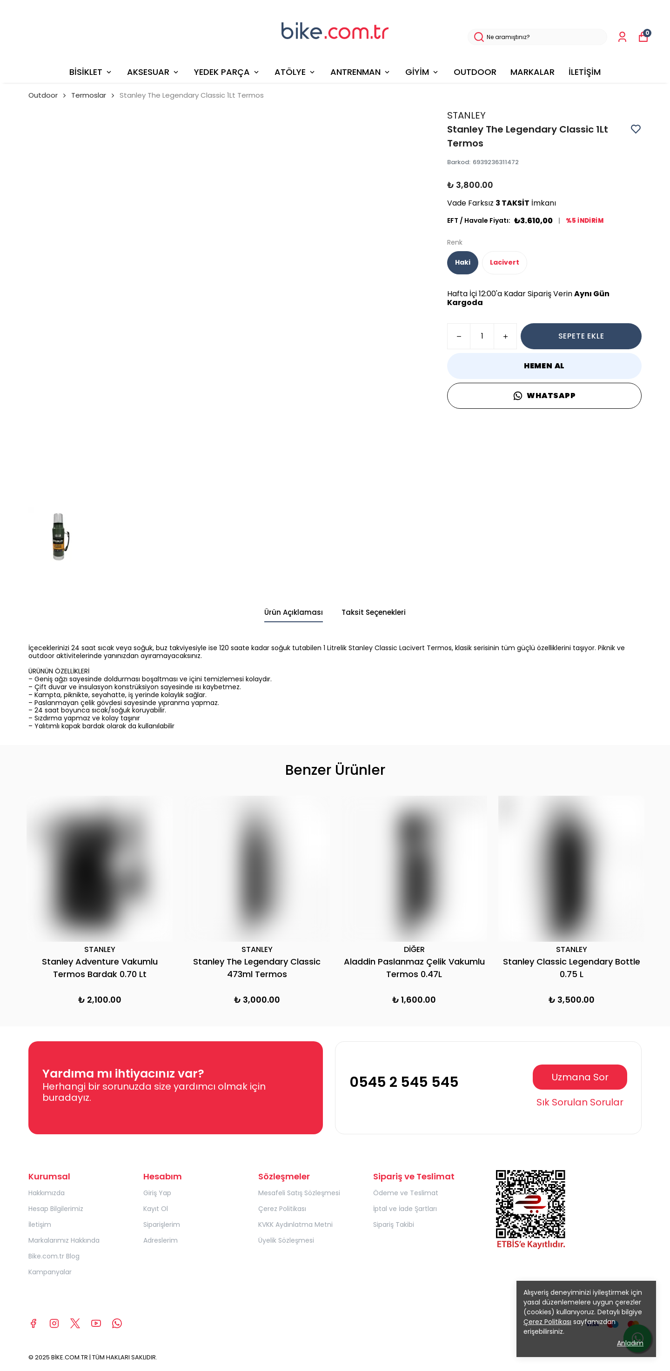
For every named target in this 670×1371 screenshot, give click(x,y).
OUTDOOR (475, 72)
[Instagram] (54, 1323)
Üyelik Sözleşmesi (286, 1240)
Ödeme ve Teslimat (405, 1193)
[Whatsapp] (117, 1323)
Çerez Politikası (282, 1208)
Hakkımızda (46, 1193)
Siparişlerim (161, 1224)
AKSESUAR (153, 72)
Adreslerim (160, 1240)
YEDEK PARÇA (227, 72)
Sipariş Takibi (393, 1224)
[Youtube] (96, 1323)
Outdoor (47, 95)
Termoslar (88, 95)
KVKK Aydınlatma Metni (295, 1224)
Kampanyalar (50, 1272)
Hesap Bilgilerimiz (55, 1208)
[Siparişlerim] (622, 37)
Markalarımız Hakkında (64, 1240)
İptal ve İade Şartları (405, 1208)
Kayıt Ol (155, 1208)
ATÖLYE (295, 72)
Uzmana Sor (580, 1077)
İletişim (39, 1224)
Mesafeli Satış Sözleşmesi (299, 1193)
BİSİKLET (91, 72)
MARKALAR (532, 72)
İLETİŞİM (585, 72)
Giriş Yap (157, 1193)
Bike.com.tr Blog (54, 1256)
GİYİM (422, 72)
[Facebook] (33, 1323)
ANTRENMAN (360, 72)
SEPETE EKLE (581, 336)
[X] (75, 1323)
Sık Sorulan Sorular (579, 1102)
